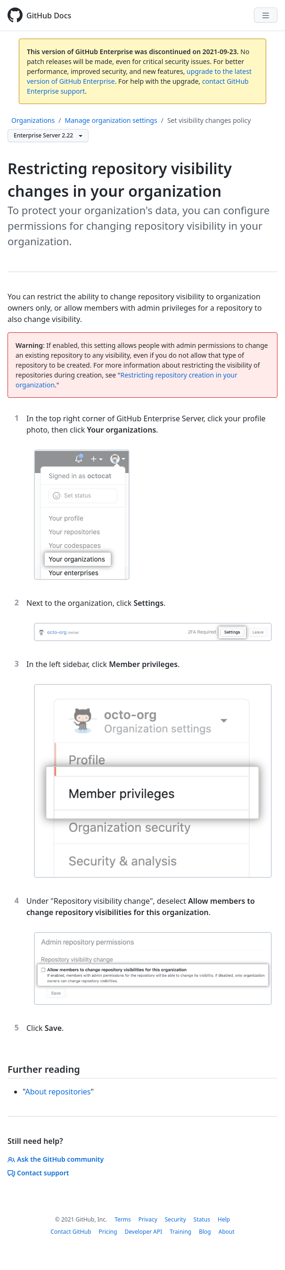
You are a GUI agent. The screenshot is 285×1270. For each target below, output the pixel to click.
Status (202, 1219)
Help (224, 1219)
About (227, 1232)
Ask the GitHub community (56, 1159)
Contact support (38, 1172)
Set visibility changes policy (209, 120)
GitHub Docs (48, 15)
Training (180, 1232)
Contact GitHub (70, 1232)
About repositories (57, 1091)
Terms (122, 1219)
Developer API (144, 1232)
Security (175, 1219)
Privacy (147, 1219)
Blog (205, 1232)
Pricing (108, 1232)
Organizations (33, 120)
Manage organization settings (111, 120)
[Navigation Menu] (265, 15)
